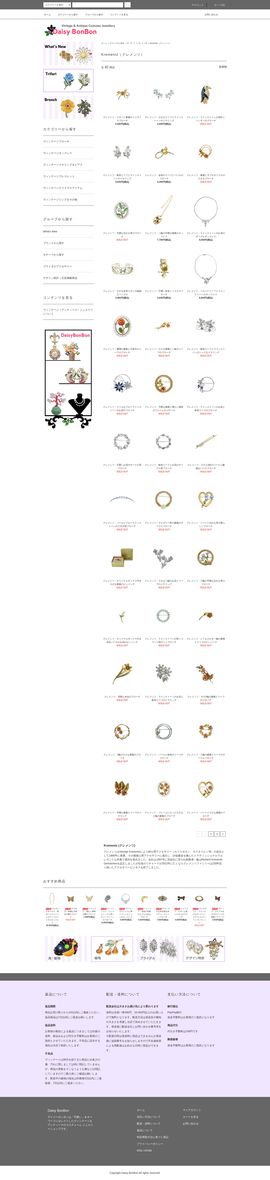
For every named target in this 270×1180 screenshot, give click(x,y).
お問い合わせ (209, 14)
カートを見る (191, 1116)
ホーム (47, 14)
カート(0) (217, 5)
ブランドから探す (117, 43)
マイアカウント (192, 1110)
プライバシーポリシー (150, 1143)
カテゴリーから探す (65, 14)
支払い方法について (148, 1116)
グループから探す (92, 14)
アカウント (195, 5)
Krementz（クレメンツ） (160, 43)
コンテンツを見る (117, 14)
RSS (139, 1150)
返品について (145, 1130)
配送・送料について (148, 1123)
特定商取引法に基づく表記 (152, 1137)
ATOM (148, 1150)
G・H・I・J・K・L (135, 43)
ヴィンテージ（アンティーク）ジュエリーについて (68, 311)
